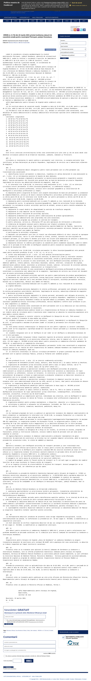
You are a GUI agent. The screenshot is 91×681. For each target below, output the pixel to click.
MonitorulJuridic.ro (47, 679)
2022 (41, 21)
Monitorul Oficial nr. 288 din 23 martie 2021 (19, 42)
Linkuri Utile (56, 679)
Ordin (28, 630)
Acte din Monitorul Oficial (12, 676)
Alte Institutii (33, 630)
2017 (83, 21)
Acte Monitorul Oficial (20, 630)
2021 (49, 21)
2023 (32, 21)
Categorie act (25, 17)
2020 (58, 21)
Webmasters (78, 679)
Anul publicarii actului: (67, 52)
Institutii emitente (51, 17)
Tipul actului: (64, 46)
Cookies (72, 679)
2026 (7, 21)
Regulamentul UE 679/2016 (36, 622)
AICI (61, 7)
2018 (75, 21)
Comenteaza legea (50, 49)
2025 (15, 21)
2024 (24, 21)
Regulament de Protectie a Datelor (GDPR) (54, 2)
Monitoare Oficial (10, 17)
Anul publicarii (37, 17)
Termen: (62, 40)
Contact (85, 679)
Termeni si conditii (64, 679)
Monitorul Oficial (11, 630)
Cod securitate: (8, 660)
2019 (66, 21)
